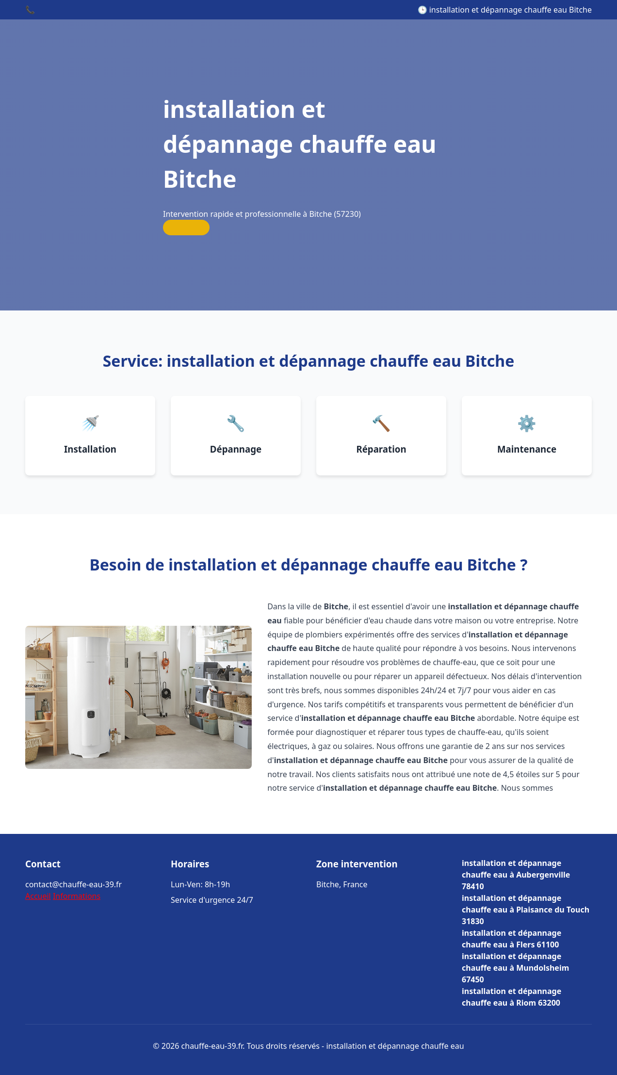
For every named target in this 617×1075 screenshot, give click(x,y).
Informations (76, 896)
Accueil (38, 896)
